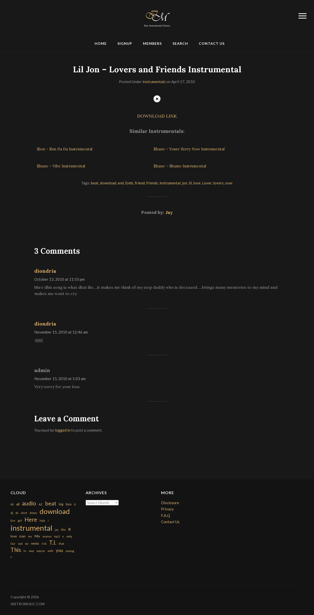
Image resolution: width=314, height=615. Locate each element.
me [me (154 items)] (30, 536)
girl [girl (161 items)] (20, 520)
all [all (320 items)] (18, 504)
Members (152, 43)
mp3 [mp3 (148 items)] (57, 536)
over (229, 183)
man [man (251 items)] (22, 536)
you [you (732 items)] (59, 550)
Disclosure (170, 502)
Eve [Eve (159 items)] (13, 520)
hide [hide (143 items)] (42, 520)
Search (180, 43)
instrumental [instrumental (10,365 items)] (31, 527)
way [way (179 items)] (31, 551)
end (121, 183)
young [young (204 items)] (70, 551)
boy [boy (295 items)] (69, 504)
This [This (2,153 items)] (16, 549)
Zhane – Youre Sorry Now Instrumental (189, 149)
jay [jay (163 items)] (57, 529)
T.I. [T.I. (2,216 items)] (52, 542)
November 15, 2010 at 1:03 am (60, 378)
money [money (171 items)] (47, 536)
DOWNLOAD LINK (157, 116)
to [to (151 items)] (25, 550)
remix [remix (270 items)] (35, 543)
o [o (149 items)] (63, 536)
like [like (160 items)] (63, 529)
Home (101, 43)
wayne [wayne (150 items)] (41, 550)
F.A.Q (165, 515)
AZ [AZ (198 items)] (41, 504)
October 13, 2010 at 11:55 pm (59, 279)
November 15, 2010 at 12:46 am (61, 332)
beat (94, 183)
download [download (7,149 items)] (55, 511)
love (197, 183)
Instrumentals (154, 81)
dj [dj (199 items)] (12, 513)
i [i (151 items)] (48, 520)
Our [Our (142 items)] (13, 543)
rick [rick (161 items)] (44, 543)
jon (184, 183)
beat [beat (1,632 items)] (50, 503)
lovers (218, 183)
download (108, 183)
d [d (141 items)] (75, 504)
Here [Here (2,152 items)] (31, 519)
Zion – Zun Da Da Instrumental (64, 149)
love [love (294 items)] (14, 536)
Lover (207, 183)
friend (140, 183)
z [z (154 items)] (11, 556)
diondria (45, 271)
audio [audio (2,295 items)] (29, 503)
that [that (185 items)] (61, 543)
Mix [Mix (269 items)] (37, 536)
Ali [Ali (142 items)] (12, 504)
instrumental (170, 183)
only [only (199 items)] (69, 536)
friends (152, 183)
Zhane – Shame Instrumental (179, 166)
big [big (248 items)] (61, 504)
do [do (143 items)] (17, 512)
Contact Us (212, 43)
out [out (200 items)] (20, 543)
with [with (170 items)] (50, 550)
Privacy (167, 509)
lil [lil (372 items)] (69, 529)
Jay (169, 212)
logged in (62, 430)
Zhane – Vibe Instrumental (61, 166)
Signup (124, 43)
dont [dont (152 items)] (24, 512)
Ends (129, 183)
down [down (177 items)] (33, 512)
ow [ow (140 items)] (26, 543)
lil (190, 183)
